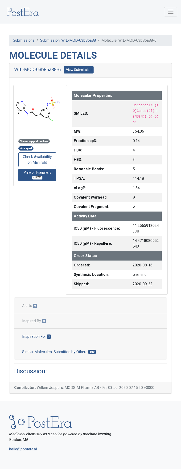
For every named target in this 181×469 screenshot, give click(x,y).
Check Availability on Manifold (37, 160)
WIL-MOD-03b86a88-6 (37, 69)
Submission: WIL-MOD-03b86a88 (68, 40)
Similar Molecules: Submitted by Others (59, 352)
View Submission (78, 70)
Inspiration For (36, 336)
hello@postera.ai (23, 449)
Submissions (24, 40)
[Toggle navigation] (170, 11)
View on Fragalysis (37, 175)
